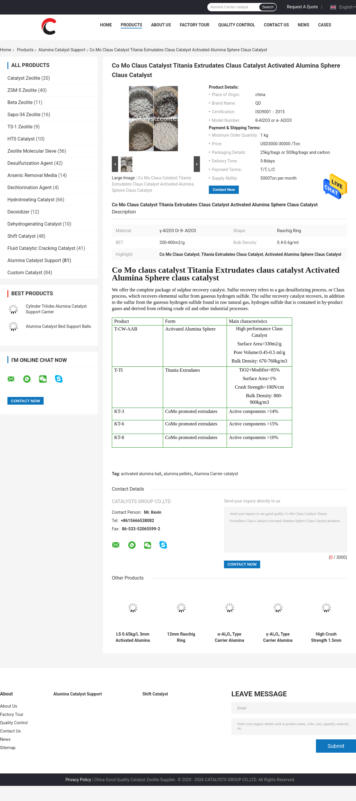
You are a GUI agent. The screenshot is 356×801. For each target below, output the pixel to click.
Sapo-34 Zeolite (23, 114)
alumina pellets (177, 473)
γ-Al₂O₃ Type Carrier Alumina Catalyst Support (277, 637)
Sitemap (7, 747)
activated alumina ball (141, 473)
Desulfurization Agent (30, 163)
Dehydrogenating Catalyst (34, 224)
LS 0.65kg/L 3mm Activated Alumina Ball (133, 637)
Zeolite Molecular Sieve (31, 151)
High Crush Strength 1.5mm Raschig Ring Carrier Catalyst (326, 637)
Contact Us (276, 25)
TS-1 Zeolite (20, 127)
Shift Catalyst (21, 236)
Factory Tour (194, 25)
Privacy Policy (78, 779)
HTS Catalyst (21, 139)
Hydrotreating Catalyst (31, 199)
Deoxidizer (18, 212)
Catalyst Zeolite (23, 78)
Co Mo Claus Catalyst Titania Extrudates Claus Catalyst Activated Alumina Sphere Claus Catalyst (153, 184)
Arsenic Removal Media (32, 175)
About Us (161, 25)
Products (131, 25)
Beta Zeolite (20, 102)
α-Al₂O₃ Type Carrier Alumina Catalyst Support (229, 637)
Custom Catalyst (24, 272)
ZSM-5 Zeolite (22, 90)
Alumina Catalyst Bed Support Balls (58, 326)
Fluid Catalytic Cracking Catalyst (41, 248)
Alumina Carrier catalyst (216, 473)
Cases (324, 25)
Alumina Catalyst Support (61, 49)
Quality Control (236, 25)
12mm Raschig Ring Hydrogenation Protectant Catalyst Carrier (181, 637)
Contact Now (224, 189)
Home (106, 25)
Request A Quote (302, 6)
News (303, 25)
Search (268, 7)
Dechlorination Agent (29, 187)
